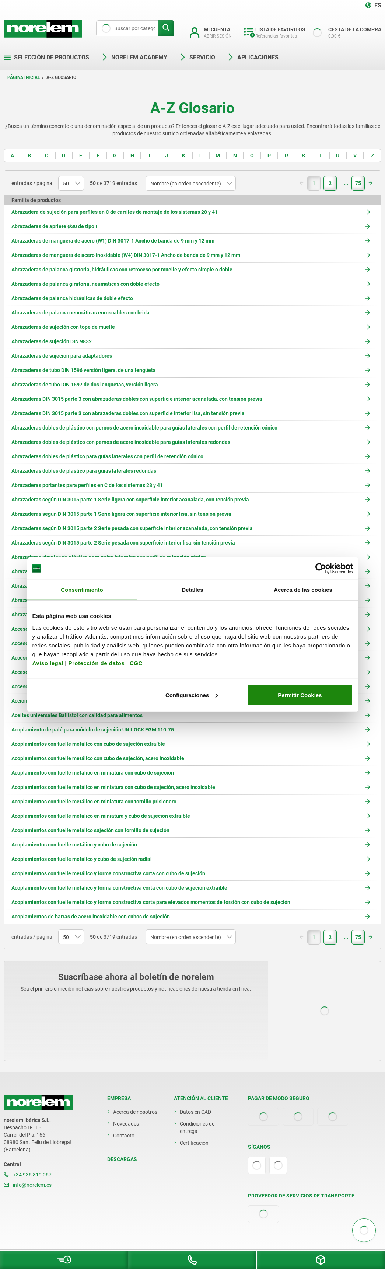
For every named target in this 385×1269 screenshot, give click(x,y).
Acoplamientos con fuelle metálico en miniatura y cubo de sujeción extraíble (100, 816)
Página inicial (23, 77)
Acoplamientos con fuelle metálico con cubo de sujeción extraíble (88, 744)
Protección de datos (96, 663)
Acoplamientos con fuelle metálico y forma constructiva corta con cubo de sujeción (108, 873)
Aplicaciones (253, 57)
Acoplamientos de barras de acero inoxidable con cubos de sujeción (90, 916)
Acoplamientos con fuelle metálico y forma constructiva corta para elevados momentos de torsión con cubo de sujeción (150, 902)
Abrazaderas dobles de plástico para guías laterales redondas (83, 471)
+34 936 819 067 (28, 1175)
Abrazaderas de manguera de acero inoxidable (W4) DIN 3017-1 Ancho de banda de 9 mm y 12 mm (125, 255)
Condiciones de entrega (197, 1127)
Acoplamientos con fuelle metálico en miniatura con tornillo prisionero (93, 801)
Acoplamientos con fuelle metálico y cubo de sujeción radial (81, 859)
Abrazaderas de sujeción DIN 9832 (51, 341)
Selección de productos (46, 57)
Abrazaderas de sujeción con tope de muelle (63, 327)
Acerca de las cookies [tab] (303, 590)
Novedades (126, 1124)
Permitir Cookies (300, 695)
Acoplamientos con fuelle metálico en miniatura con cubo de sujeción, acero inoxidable (113, 787)
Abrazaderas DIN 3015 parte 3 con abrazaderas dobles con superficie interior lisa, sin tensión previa (128, 413)
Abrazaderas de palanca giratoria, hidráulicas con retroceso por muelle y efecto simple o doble (121, 269)
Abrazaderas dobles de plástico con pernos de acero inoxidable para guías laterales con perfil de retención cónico (144, 428)
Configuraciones (191, 695)
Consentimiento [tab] (82, 590)
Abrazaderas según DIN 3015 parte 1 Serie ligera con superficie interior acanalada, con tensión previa (130, 500)
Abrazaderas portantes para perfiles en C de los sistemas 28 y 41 (87, 485)
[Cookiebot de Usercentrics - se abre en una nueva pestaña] (320, 568)
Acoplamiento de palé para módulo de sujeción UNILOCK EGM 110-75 (92, 730)
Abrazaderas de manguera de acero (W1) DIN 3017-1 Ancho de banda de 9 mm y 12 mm (112, 241)
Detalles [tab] (192, 590)
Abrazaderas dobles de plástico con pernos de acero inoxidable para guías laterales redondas (120, 442)
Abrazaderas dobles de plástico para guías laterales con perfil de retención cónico (107, 456)
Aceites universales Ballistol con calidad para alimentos (77, 715)
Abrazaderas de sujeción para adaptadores (61, 356)
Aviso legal (47, 663)
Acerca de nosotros (135, 1112)
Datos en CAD (195, 1112)
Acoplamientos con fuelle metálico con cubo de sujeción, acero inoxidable (97, 758)
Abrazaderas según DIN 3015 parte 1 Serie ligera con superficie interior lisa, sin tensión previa (121, 514)
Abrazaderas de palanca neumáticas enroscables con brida (80, 313)
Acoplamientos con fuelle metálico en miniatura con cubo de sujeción (92, 773)
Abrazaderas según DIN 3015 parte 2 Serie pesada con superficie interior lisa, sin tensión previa (123, 543)
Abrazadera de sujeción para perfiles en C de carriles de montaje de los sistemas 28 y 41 (114, 212)
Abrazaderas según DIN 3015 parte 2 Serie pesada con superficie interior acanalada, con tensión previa (132, 528)
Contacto (123, 1135)
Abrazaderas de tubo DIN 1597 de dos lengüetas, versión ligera (84, 384)
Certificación (194, 1143)
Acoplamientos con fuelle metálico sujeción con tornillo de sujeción (90, 830)
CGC (136, 663)
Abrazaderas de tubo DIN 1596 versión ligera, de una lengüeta (83, 370)
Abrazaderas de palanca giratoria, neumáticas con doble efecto (85, 284)
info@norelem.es (28, 1185)
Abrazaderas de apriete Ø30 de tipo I (54, 226)
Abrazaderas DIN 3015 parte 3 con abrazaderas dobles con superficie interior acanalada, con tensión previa (136, 399)
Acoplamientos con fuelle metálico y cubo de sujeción (74, 845)
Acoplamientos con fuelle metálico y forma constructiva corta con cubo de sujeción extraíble (119, 888)
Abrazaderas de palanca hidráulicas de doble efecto (72, 298)
